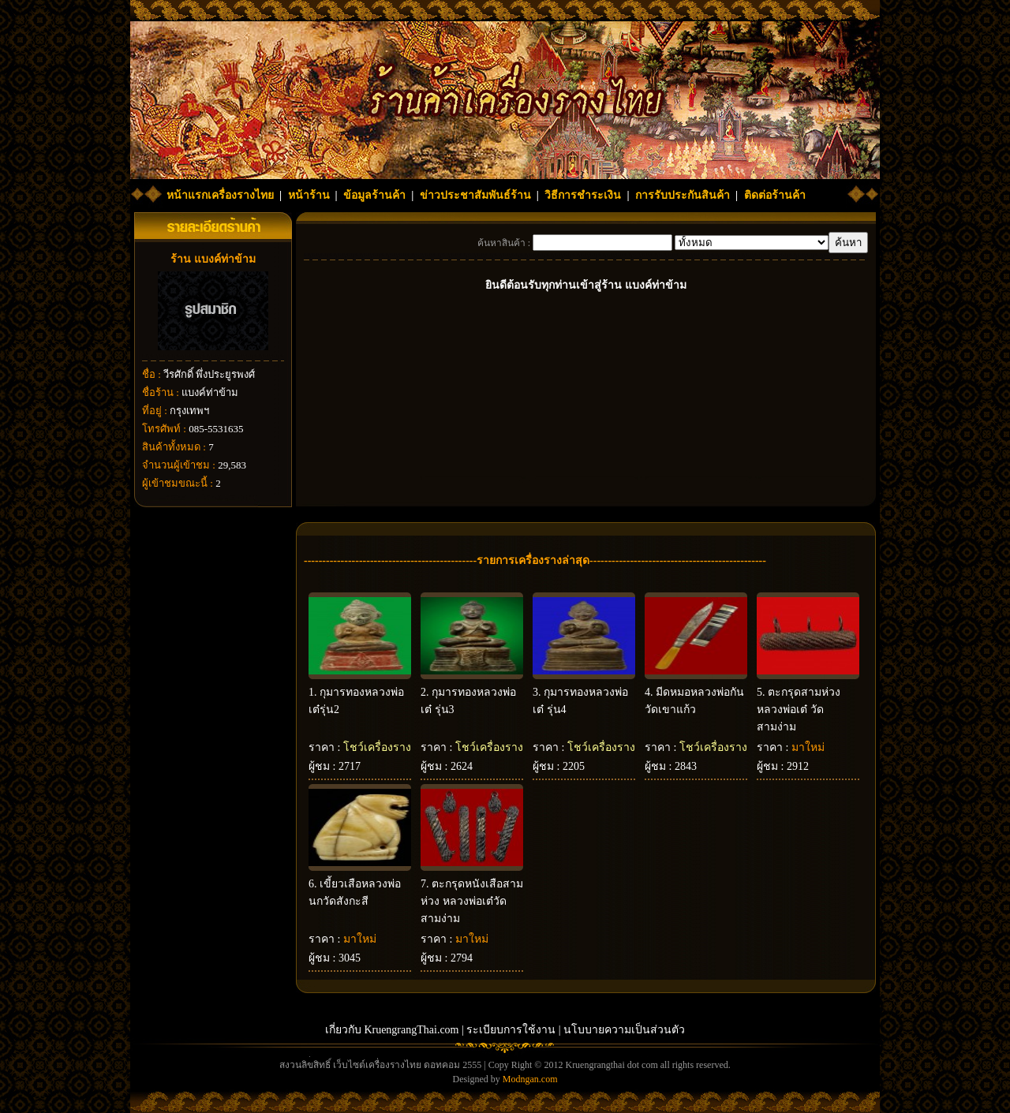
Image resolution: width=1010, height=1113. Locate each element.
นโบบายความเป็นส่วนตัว (624, 1030)
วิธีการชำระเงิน (582, 195)
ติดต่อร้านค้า (775, 195)
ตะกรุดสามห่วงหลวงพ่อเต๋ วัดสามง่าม (798, 709)
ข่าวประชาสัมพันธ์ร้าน (475, 195)
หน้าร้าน (309, 195)
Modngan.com (530, 1079)
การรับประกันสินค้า (682, 195)
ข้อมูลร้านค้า (374, 195)
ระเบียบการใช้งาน (511, 1030)
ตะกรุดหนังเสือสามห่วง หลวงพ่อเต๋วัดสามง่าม (472, 901)
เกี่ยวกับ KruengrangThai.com (392, 1030)
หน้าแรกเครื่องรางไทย (220, 195)
